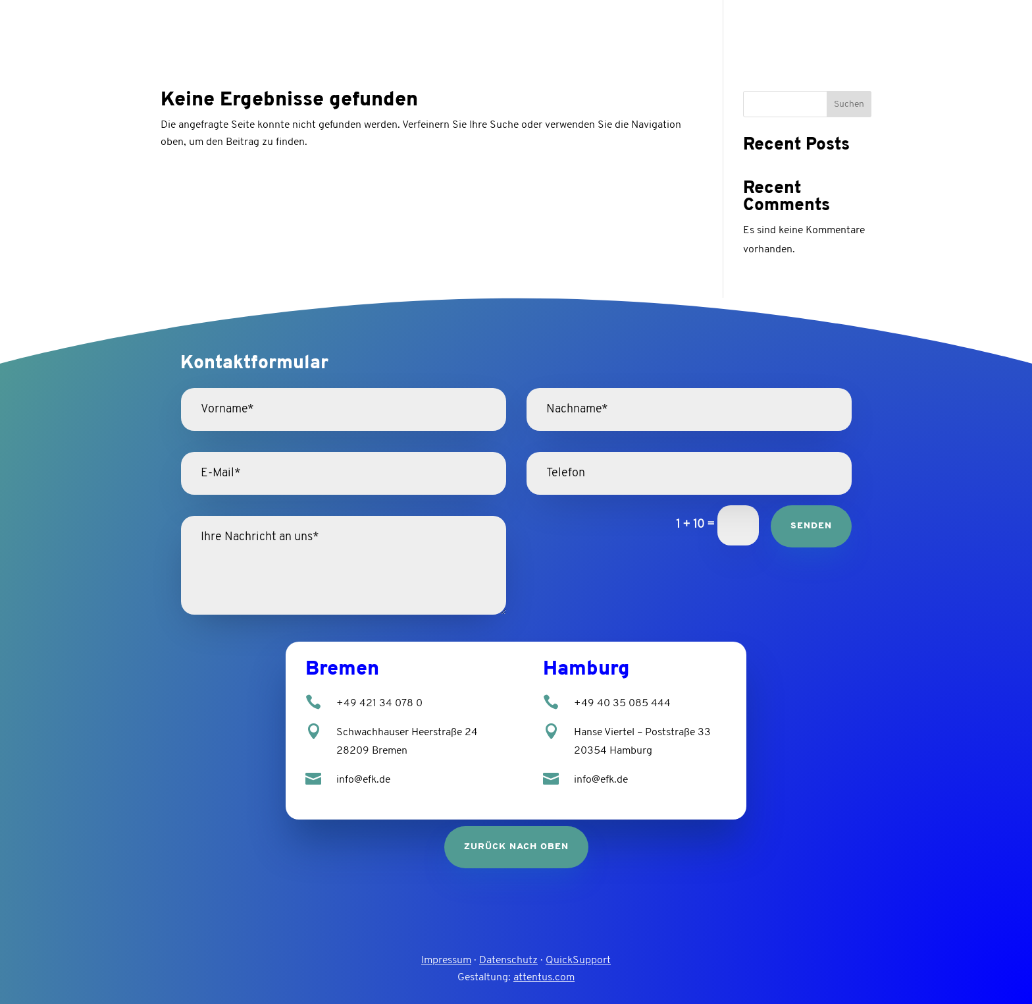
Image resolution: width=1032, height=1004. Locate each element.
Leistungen (793, 27)
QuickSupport (578, 960)
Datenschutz (508, 960)
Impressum (446, 960)
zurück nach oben (516, 847)
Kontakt (938, 27)
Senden (811, 526)
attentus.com (544, 977)
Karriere (875, 27)
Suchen (849, 104)
